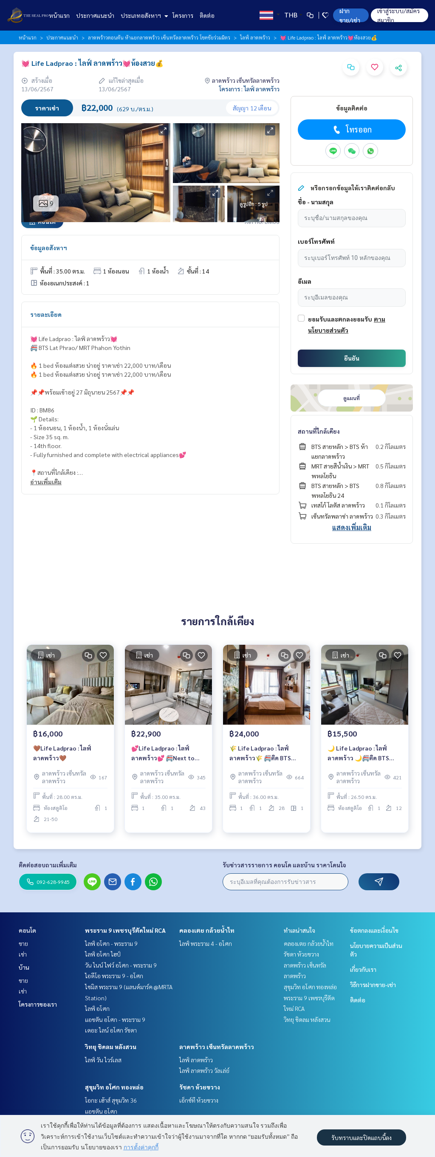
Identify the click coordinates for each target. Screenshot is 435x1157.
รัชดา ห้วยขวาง (199, 1087)
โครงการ (182, 15)
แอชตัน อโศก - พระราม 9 (115, 1019)
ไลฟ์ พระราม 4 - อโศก (205, 943)
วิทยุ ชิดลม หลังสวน (110, 1046)
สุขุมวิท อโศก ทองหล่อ (114, 1087)
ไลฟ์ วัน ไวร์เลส (103, 1060)
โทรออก (351, 129)
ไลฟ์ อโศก (97, 1008)
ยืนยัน (351, 358)
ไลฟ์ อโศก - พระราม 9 (111, 943)
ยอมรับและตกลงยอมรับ (340, 319)
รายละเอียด (46, 314)
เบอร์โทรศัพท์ (316, 241)
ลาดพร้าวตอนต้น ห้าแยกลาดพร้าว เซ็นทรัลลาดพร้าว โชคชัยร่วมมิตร (159, 37)
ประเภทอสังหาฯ (143, 15)
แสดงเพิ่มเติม (351, 527)
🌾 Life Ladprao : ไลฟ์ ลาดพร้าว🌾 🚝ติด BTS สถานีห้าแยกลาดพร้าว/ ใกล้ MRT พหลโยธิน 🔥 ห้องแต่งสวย (266, 755)
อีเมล (304, 281)
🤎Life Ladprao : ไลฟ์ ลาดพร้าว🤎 (62, 754)
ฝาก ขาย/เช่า (349, 15)
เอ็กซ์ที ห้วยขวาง (198, 1100)
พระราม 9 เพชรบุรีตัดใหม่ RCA (125, 930)
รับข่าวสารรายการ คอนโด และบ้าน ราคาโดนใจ (284, 865)
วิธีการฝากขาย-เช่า (373, 984)
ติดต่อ (207, 15)
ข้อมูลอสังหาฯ (48, 247)
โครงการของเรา (38, 1004)
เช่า (23, 954)
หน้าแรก (59, 15)
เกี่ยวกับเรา (363, 969)
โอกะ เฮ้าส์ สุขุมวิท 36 (111, 1100)
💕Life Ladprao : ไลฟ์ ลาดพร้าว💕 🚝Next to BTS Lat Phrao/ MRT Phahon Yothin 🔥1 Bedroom (163, 755)
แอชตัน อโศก (101, 1111)
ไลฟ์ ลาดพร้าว (255, 37)
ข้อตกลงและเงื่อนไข (374, 930)
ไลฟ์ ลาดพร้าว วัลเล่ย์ (204, 1070)
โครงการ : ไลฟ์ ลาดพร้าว (249, 89)
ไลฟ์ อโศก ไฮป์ (103, 954)
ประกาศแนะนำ (95, 15)
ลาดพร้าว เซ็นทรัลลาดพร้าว (216, 1046)
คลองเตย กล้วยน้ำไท (206, 930)
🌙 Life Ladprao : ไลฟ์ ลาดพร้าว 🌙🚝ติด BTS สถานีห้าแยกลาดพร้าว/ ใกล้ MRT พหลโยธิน (364, 755)
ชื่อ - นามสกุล (315, 202)
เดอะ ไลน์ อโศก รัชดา (111, 1030)
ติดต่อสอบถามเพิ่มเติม (48, 865)
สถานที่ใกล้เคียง (319, 431)
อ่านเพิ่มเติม (46, 481)
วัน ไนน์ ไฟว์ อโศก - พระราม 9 (121, 965)
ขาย (23, 943)
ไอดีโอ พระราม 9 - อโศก (114, 975)
